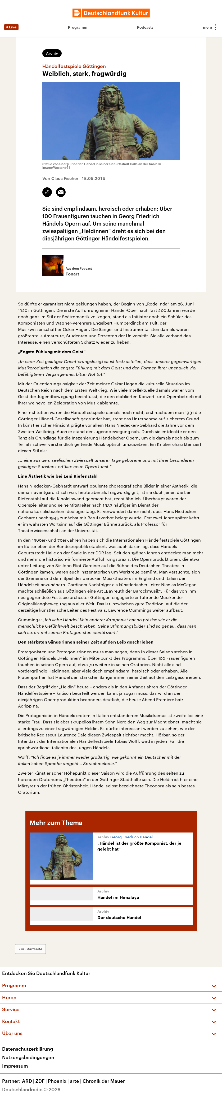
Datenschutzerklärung (27, 1049)
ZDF (41, 1081)
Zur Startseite (30, 949)
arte (76, 1081)
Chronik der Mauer (104, 1081)
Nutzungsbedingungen (28, 1057)
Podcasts (145, 27)
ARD (28, 1081)
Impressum (15, 1066)
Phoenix (59, 1081)
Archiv (52, 53)
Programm (77, 27)
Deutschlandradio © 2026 (31, 1089)
